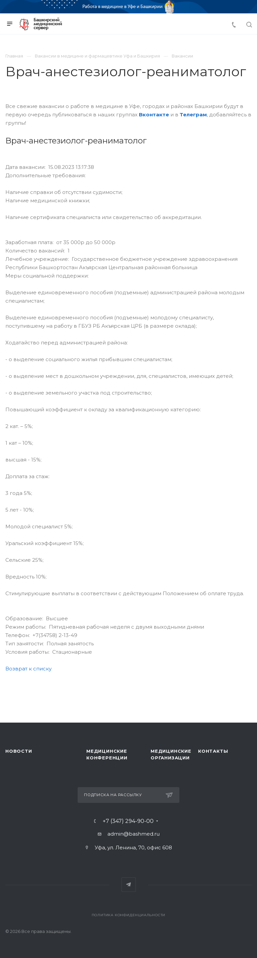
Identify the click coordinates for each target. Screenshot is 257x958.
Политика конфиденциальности (129, 915)
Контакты (213, 751)
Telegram (128, 884)
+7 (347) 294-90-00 (128, 821)
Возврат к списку (28, 668)
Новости (18, 751)
